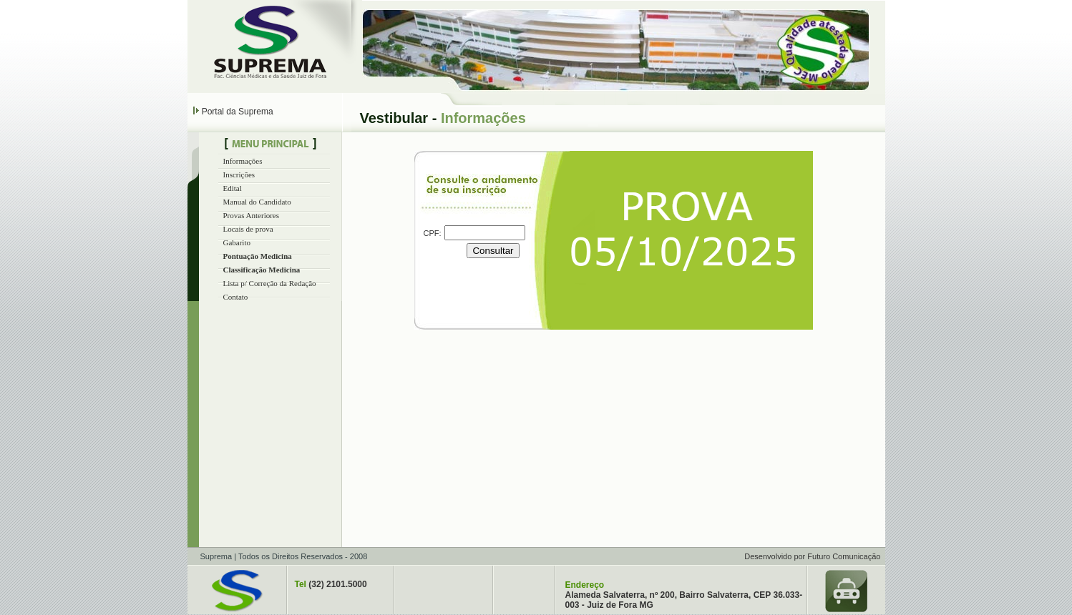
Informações (243, 161)
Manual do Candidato (257, 201)
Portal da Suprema (237, 112)
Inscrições (239, 174)
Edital (232, 188)
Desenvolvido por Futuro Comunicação (812, 556)
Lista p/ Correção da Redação (269, 283)
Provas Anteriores (251, 215)
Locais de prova (248, 229)
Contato (235, 296)
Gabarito (236, 242)
